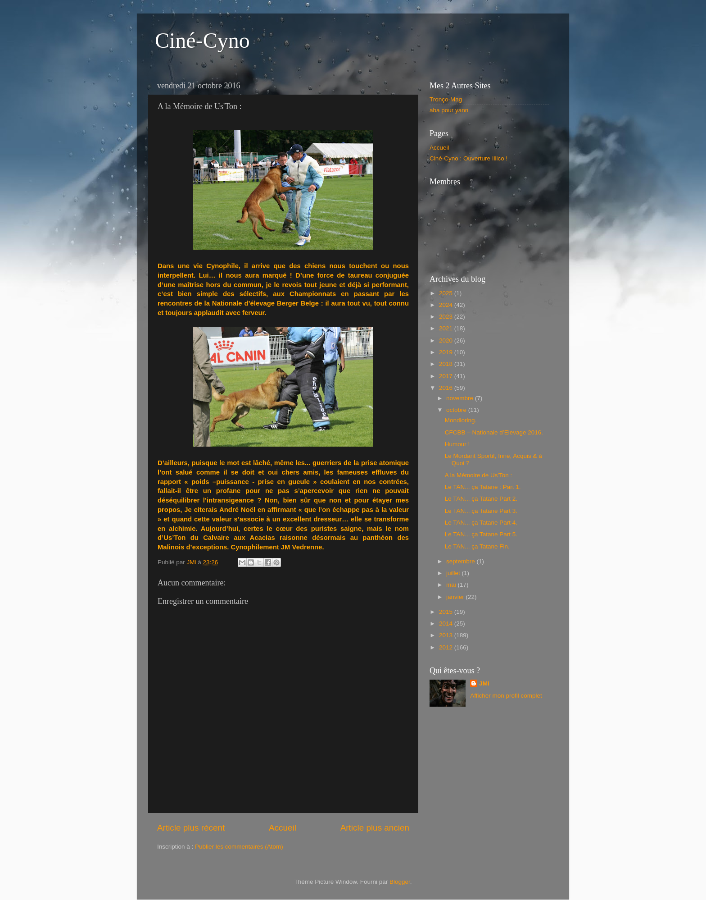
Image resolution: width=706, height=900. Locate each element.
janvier (456, 597)
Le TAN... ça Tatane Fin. (477, 546)
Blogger (399, 881)
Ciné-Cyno (202, 40)
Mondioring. (461, 420)
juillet (454, 573)
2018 (446, 364)
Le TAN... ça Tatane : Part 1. (483, 487)
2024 (446, 305)
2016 (446, 387)
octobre (457, 410)
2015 (446, 611)
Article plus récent (191, 827)
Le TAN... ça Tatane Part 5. (481, 534)
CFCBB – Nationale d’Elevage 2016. (494, 432)
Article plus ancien (374, 827)
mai (452, 584)
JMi (484, 683)
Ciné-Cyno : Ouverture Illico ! (468, 158)
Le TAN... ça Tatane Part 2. (481, 498)
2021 (446, 328)
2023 (446, 316)
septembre (461, 561)
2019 (446, 352)
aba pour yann (449, 110)
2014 (446, 623)
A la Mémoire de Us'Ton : (478, 475)
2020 (446, 340)
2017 (446, 376)
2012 (446, 647)
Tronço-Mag (446, 99)
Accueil (282, 827)
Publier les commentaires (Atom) (239, 846)
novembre (460, 398)
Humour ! (457, 444)
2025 (446, 293)
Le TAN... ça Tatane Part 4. (481, 522)
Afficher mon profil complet (506, 695)
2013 (446, 635)
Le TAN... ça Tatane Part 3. (481, 510)
